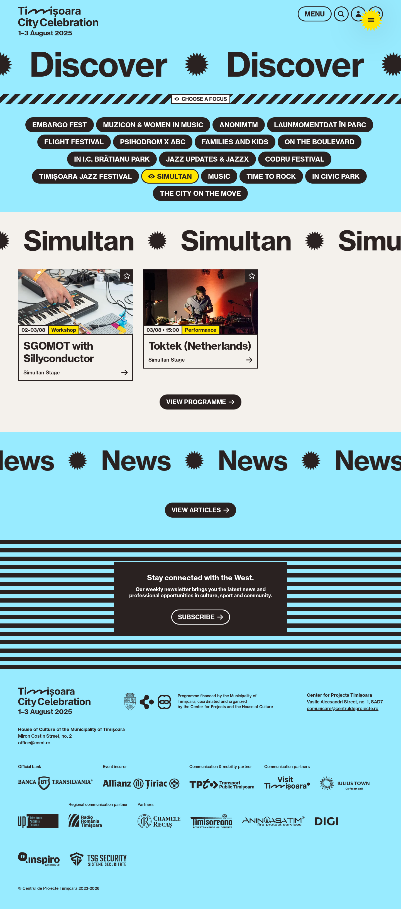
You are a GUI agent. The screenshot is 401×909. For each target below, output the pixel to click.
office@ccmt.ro (34, 742)
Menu (315, 14)
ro (375, 14)
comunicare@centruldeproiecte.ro (342, 708)
